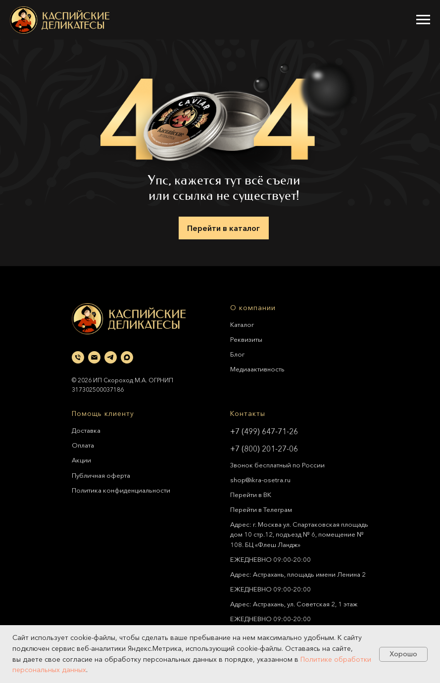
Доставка (86, 430)
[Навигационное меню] (423, 20)
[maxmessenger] (127, 357)
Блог (237, 354)
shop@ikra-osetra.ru (260, 480)
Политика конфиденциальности (121, 490)
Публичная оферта (101, 475)
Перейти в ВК (250, 495)
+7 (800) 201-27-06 (264, 449)
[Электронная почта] (94, 357)
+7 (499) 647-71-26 (264, 431)
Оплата (83, 445)
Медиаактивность (257, 369)
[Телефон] (78, 357)
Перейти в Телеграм (261, 509)
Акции (81, 460)
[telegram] (110, 357)
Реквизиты (246, 339)
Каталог (242, 324)
